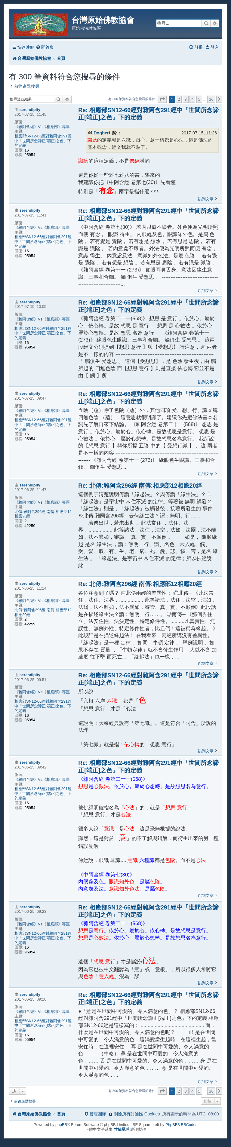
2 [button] (179, 99)
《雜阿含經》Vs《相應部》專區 (42, 126)
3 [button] (186, 99)
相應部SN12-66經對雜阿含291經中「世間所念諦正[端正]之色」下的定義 (43, 141)
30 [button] (211, 99)
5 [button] (199, 99)
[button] (162, 99)
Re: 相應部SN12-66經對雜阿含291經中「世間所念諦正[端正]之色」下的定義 (148, 114)
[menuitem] (45, 47)
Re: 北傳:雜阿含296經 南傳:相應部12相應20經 (140, 485)
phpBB (61, 1124)
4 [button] (192, 99)
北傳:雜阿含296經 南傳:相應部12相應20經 (43, 514)
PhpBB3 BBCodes (181, 1124)
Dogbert (102, 132)
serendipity (30, 109)
